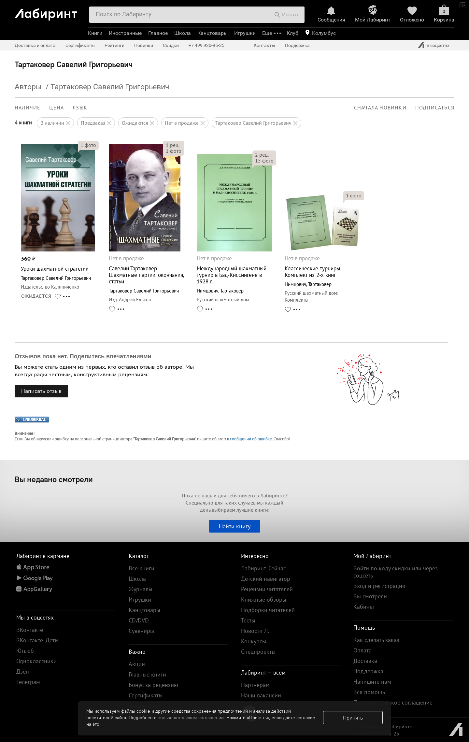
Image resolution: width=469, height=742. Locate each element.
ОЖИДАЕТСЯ (36, 296)
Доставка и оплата (35, 45)
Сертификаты (80, 45)
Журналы (140, 589)
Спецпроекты (258, 651)
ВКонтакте (29, 630)
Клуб (292, 33)
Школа (182, 33)
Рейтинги (114, 45)
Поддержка (297, 45)
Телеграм (28, 682)
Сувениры (141, 631)
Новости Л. (255, 631)
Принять (353, 717)
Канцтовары (212, 33)
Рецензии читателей (267, 589)
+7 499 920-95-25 (206, 45)
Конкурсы (253, 641)
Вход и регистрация (379, 586)
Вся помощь (369, 692)
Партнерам (255, 685)
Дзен (22, 671)
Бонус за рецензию (153, 685)
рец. (172, 145)
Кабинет (364, 606)
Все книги (141, 568)
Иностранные (125, 33)
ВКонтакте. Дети (37, 640)
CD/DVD (139, 620)
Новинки (143, 45)
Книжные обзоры (263, 599)
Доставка (365, 660)
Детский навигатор (265, 578)
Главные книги (147, 674)
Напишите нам (372, 681)
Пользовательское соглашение (393, 702)
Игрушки (245, 33)
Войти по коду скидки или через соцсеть (395, 571)
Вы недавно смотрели (54, 479)
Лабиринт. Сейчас (263, 568)
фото (88, 145)
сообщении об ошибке (251, 439)
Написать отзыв (41, 391)
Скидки (171, 45)
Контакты (264, 45)
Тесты (248, 620)
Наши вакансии (261, 695)
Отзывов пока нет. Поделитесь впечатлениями (83, 356)
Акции (137, 664)
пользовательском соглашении (191, 718)
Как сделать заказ (376, 640)
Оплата (362, 650)
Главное (158, 33)
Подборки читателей (268, 610)
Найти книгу (234, 526)
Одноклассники (36, 661)
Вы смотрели (370, 596)
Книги (95, 33)
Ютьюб (25, 650)
